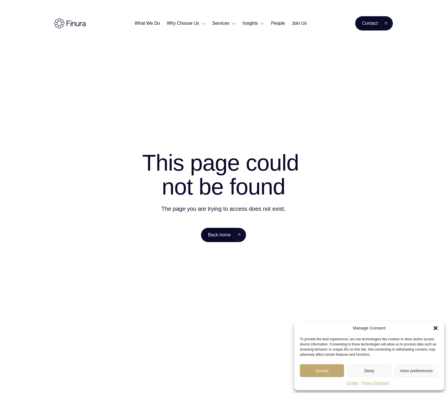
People (278, 23)
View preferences (416, 370)
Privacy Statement (375, 383)
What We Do (147, 23)
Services (220, 23)
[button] (435, 328)
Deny (369, 370)
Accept (322, 370)
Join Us (299, 23)
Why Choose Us (183, 23)
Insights (250, 23)
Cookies (352, 383)
